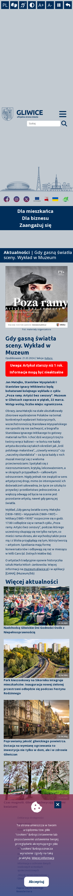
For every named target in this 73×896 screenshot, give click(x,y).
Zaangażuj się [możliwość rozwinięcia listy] (35, 225)
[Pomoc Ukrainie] (55, 199)
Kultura (49, 358)
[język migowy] (23, 5)
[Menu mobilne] (63, 114)
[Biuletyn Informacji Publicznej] (46, 199)
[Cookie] (57, 804)
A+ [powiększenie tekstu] (41, 5)
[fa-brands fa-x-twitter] (26, 199)
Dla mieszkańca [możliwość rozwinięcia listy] (35, 211)
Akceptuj (36, 881)
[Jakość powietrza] (65, 199)
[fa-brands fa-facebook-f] (7, 199)
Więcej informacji (43, 858)
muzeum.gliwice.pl (36, 569)
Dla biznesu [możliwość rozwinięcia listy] (35, 218)
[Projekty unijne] (37, 199)
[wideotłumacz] (14, 5)
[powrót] (68, 5)
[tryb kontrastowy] (32, 5)
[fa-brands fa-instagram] (16, 199)
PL (5, 5)
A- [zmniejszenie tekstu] (50, 5)
